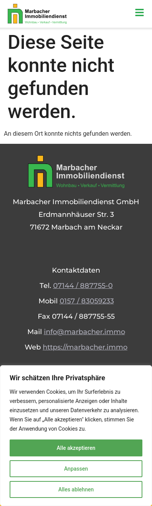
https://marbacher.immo (85, 347)
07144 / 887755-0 (83, 285)
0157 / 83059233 (87, 301)
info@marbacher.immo (84, 332)
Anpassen (76, 469)
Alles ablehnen (76, 489)
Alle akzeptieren (76, 448)
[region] (76, 435)
